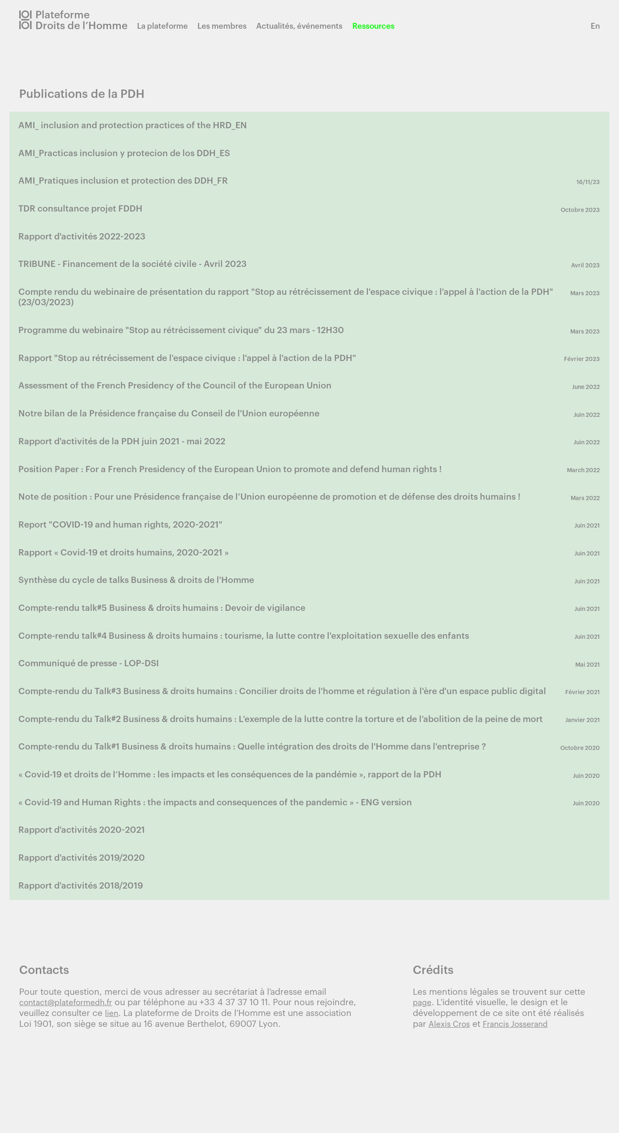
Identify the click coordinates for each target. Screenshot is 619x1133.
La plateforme (173, 26)
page (423, 1086)
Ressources (385, 26)
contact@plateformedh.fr (70, 1086)
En (595, 26)
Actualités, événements (310, 26)
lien (112, 1096)
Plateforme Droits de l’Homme (87, 20)
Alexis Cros (451, 1107)
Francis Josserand (523, 1107)
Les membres (233, 26)
